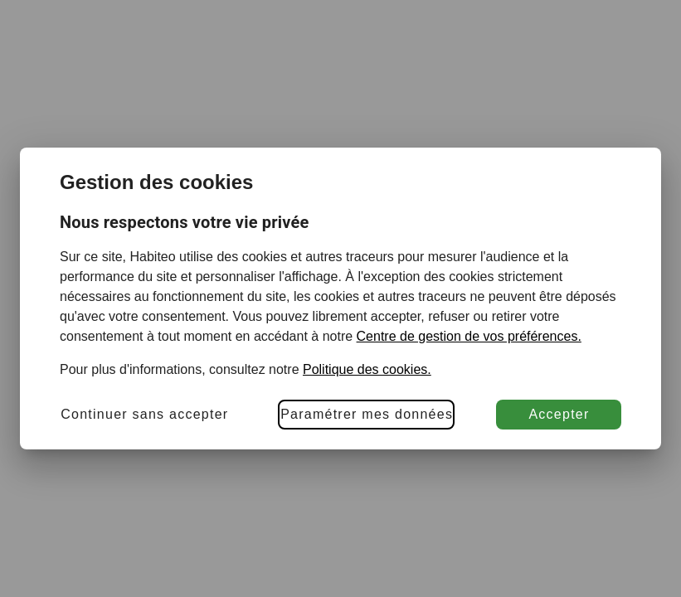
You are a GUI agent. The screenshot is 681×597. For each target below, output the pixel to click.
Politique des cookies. (367, 369)
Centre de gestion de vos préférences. (469, 336)
